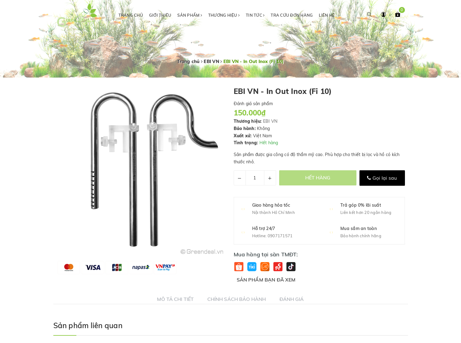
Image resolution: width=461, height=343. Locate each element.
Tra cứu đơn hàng (292, 15)
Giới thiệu (160, 15)
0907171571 (280, 235)
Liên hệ (327, 15)
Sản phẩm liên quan (87, 325)
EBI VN (270, 121)
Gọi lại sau (382, 178)
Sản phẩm (189, 15)
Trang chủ (131, 15)
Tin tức (255, 15)
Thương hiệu (224, 15)
